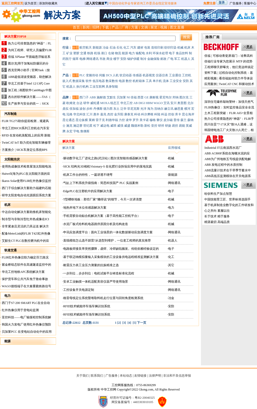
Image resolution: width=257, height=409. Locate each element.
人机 (116, 75)
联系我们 (97, 375)
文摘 (144, 27)
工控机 (186, 75)
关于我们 (82, 375)
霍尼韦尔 (165, 97)
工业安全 (176, 81)
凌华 (129, 120)
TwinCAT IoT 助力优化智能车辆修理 (26, 142)
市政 (102, 59)
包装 (147, 47)
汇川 (89, 114)
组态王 (115, 103)
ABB (92, 97)
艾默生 (111, 97)
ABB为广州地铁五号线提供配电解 (227, 159)
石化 (119, 47)
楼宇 (116, 59)
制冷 (143, 59)
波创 (82, 108)
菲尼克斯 (133, 108)
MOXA (104, 103)
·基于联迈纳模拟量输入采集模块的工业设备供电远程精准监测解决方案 (110, 257)
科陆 (157, 114)
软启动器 (126, 75)
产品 (115, 27)
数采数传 (112, 81)
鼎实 (65, 108)
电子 (172, 53)
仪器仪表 (162, 75)
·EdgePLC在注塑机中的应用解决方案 (87, 191)
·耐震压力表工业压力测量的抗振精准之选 (90, 265)
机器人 (185, 59)
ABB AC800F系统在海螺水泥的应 (227, 153)
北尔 (190, 103)
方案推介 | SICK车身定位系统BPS (24, 150)
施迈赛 (77, 125)
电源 (122, 81)
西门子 (84, 97)
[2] (119, 322)
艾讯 (166, 103)
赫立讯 (168, 108)
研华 (86, 103)
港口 (104, 53)
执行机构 (82, 86)
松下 (96, 125)
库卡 (178, 114)
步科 (89, 108)
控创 (171, 114)
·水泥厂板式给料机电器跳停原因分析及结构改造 (95, 224)
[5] (134, 322)
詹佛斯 (84, 131)
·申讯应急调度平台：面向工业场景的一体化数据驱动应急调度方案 (107, 232)
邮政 (163, 59)
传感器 (137, 75)
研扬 (168, 125)
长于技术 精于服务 (217, 216)
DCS (109, 75)
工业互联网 (97, 86)
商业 (109, 59)
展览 (154, 27)
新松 (147, 125)
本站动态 (126, 375)
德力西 (108, 108)
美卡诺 (144, 120)
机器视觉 (149, 75)
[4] (129, 322)
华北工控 (126, 103)
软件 (89, 81)
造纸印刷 (157, 47)
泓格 (69, 114)
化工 (126, 47)
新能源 (97, 47)
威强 (120, 125)
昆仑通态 (68, 120)
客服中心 (250, 3)
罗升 (136, 120)
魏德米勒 (137, 125)
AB (135, 103)
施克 (69, 125)
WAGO (158, 103)
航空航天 (85, 47)
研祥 (161, 125)
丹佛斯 (98, 108)
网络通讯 (92, 59)
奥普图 (182, 103)
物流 (118, 53)
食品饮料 (182, 53)
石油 (112, 47)
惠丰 (96, 114)
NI (128, 97)
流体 (166, 81)
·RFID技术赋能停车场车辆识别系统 (86, 306)
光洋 (143, 108)
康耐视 (154, 97)
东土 (116, 108)
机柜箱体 (139, 81)
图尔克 (184, 97)
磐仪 (160, 120)
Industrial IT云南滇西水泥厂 (222, 148)
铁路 (90, 53)
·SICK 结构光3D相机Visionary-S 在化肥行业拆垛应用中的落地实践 (107, 166)
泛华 (123, 108)
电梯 (82, 59)
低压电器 (99, 81)
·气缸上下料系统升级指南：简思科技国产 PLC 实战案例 (100, 183)
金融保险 (153, 59)
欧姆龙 (71, 103)
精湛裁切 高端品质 (217, 222)
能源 (125, 53)
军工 (177, 59)
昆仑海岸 (188, 114)
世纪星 (88, 125)
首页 (76, 27)
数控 (129, 81)
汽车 (133, 47)
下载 (105, 27)
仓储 (111, 53)
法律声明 (155, 375)
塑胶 (76, 53)
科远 (164, 114)
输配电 (140, 53)
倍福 (134, 97)
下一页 (141, 322)
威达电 (104, 125)
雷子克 (100, 120)
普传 (176, 120)
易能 (182, 125)
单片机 (157, 81)
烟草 (75, 59)
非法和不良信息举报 (177, 375)
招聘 (95, 27)
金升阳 (118, 114)
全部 (75, 47)
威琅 (113, 125)
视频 (163, 27)
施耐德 (101, 97)
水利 (149, 53)
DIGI (142, 103)
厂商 (124, 27)
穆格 (153, 120)
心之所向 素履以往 (217, 210)
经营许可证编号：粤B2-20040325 (132, 397)
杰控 (110, 114)
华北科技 (79, 114)
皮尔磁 (168, 120)
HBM (149, 103)
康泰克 (128, 114)
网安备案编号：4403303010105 (132, 402)
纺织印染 (170, 47)
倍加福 (74, 108)
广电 (170, 59)
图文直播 (177, 27)
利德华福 (112, 120)
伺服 (102, 75)
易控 (175, 125)
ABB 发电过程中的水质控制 (223, 164)
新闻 (86, 27)
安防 (123, 59)
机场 (97, 53)
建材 (140, 47)
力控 (122, 120)
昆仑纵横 (82, 120)
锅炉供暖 (133, 59)
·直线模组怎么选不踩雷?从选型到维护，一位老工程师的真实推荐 (106, 240)
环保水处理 (160, 53)
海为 (150, 108)
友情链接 (140, 375)
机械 (180, 47)
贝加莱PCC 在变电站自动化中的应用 (26, 331)
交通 (83, 53)
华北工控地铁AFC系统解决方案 (23, 272)
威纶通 (94, 103)
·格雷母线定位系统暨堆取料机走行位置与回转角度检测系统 (102, 298)
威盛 (127, 125)
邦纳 (175, 97)
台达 (79, 103)
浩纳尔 (158, 108)
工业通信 (175, 75)
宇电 (76, 131)
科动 (137, 114)
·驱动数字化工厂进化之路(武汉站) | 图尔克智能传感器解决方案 (105, 158)
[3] (124, 322)
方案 (134, 27)
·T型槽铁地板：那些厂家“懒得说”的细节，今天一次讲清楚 (102, 199)
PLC (82, 75)
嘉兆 (103, 114)
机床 (187, 47)
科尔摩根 (147, 114)
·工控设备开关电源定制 (78, 290)
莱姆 (92, 120)
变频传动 (92, 75)
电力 (132, 53)
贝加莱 (121, 97)
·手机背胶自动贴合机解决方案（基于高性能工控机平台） (101, 216)
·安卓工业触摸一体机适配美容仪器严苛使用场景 (95, 281)
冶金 (106, 47)
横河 (187, 108)
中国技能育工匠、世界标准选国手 (227, 199)
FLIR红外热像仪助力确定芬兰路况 (25, 257)
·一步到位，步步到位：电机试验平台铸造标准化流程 (98, 273)
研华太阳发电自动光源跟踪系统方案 (26, 195)
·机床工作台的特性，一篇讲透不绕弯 (87, 174)
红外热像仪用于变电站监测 (20, 310)
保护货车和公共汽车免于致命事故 (24, 279)
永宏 (69, 131)
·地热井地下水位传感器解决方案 (84, 207)
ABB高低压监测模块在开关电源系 (227, 176)
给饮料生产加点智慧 (218, 194)
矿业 (69, 53)
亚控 (154, 125)
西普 (140, 97)
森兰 (183, 120)
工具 (149, 81)
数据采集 (78, 81)
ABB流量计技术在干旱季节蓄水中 (227, 170)
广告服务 (236, 3)
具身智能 (112, 86)
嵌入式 (67, 81)
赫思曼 (178, 108)
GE (146, 97)
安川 (173, 103)
